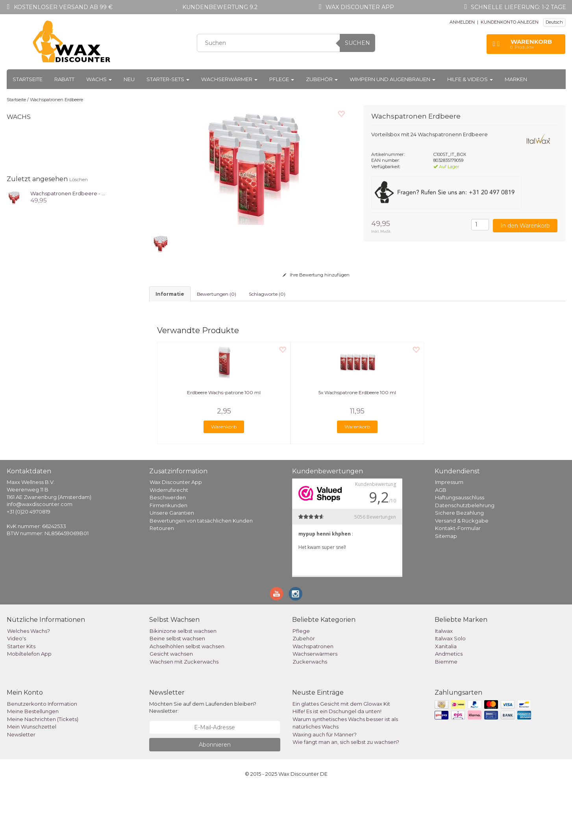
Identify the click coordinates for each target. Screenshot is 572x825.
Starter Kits (21, 682)
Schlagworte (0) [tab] (267, 294)
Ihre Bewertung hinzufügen (316, 275)
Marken (516, 79)
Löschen (78, 179)
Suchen (357, 42)
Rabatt (64, 79)
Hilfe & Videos (470, 79)
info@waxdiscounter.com (39, 540)
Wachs (99, 79)
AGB (440, 526)
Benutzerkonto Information (42, 740)
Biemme (446, 698)
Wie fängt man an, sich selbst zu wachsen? (345, 778)
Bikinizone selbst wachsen (183, 667)
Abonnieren (215, 780)
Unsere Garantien (172, 549)
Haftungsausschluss (459, 533)
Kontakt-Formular (458, 564)
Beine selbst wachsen (177, 674)
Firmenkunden (168, 541)
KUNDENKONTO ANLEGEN (510, 22)
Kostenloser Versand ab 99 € (63, 7)
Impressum (449, 518)
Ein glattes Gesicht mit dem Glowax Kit (341, 740)
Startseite (28, 79)
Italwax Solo (450, 674)
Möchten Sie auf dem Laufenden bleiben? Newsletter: (202, 744)
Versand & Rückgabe (462, 557)
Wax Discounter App (176, 518)
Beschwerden (168, 533)
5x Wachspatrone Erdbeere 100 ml (357, 429)
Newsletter (21, 771)
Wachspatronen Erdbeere (56, 99)
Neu (129, 79)
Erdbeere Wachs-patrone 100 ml (224, 429)
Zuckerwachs (309, 698)
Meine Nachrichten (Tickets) (42, 755)
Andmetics (449, 690)
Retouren (162, 564)
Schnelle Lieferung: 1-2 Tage (518, 7)
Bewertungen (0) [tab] (216, 294)
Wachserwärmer (229, 79)
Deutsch (554, 22)
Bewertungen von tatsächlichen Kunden (201, 557)
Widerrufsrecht (169, 526)
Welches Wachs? (28, 667)
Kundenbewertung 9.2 (219, 7)
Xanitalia (446, 682)
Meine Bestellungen (33, 747)
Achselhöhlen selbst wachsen (187, 682)
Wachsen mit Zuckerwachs (184, 698)
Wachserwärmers (314, 690)
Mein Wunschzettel (31, 763)
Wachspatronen (312, 682)
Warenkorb (224, 463)
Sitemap (446, 572)
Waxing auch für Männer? (324, 771)
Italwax (444, 667)
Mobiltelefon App (29, 690)
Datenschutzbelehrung (464, 541)
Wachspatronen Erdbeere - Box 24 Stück (82, 193)
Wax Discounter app (360, 7)
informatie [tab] (169, 294)
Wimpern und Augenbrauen (392, 79)
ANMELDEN (462, 22)
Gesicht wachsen (171, 690)
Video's (16, 674)
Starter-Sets (167, 79)
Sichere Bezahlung (459, 549)
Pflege (281, 79)
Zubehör (322, 79)
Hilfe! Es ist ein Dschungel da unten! (336, 747)
